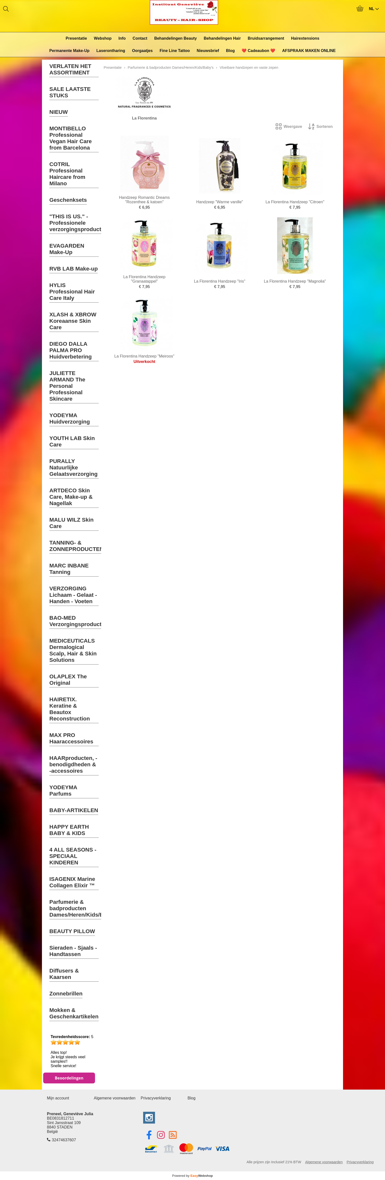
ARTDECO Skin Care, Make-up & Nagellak (71, 496)
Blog (230, 51)
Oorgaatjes (142, 51)
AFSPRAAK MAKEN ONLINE (309, 51)
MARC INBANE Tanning (69, 569)
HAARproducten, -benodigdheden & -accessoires (73, 764)
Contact (140, 38)
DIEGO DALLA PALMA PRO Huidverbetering (70, 350)
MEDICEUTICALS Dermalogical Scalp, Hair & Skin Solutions (73, 650)
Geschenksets (68, 200)
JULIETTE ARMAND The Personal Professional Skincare (67, 386)
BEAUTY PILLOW (72, 931)
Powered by (192, 1176)
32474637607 (64, 1140)
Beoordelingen (69, 1078)
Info (122, 38)
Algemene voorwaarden (114, 1098)
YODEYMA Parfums (63, 790)
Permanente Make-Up (69, 51)
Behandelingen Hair (222, 38)
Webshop (103, 38)
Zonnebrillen (65, 994)
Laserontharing (110, 51)
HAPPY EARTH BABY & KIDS (69, 830)
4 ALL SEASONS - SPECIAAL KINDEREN (72, 856)
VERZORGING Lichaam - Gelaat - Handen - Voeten (73, 594)
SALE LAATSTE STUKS (70, 92)
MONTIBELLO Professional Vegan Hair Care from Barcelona (70, 138)
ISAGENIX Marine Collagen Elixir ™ (72, 882)
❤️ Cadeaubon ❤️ (258, 51)
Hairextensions (305, 38)
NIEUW (58, 112)
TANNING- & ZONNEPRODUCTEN (76, 546)
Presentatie (76, 38)
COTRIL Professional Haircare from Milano (67, 174)
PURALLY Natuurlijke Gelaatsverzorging (73, 467)
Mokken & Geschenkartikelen (73, 1013)
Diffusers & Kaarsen (64, 974)
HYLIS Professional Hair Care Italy (72, 291)
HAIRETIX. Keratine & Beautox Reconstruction (69, 709)
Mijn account (58, 1098)
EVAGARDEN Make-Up (66, 249)
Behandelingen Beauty (175, 38)
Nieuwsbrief (208, 51)
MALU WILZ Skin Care (71, 523)
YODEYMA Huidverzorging (69, 418)
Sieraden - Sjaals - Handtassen (73, 951)
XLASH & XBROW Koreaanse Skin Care (72, 320)
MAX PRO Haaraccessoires (71, 738)
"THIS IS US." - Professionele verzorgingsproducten (78, 222)
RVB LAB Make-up (73, 269)
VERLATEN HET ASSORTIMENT (70, 69)
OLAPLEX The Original (68, 679)
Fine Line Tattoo (175, 51)
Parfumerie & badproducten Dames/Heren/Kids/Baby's (83, 908)
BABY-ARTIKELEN (73, 810)
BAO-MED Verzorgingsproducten (78, 621)
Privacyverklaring (156, 1098)
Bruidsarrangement (266, 38)
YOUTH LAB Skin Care (72, 441)
